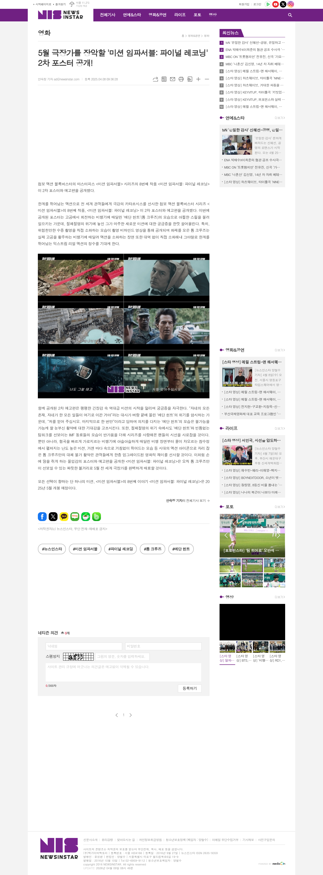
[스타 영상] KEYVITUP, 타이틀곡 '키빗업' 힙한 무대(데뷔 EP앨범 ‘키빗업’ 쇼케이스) (255, 92)
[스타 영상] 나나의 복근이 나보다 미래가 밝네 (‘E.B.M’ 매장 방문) (253, 492)
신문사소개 (90, 840)
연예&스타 (132, 15)
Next (278, 535)
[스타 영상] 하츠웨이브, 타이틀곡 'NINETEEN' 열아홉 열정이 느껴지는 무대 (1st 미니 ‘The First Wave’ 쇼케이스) (255, 78)
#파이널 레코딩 (120, 549)
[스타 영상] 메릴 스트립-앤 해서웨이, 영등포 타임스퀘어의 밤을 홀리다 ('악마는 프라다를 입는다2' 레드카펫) (255, 71)
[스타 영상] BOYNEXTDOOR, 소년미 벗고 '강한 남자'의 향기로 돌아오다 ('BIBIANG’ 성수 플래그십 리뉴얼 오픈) (253, 477)
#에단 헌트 (181, 549)
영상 (212, 15)
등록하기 (190, 688)
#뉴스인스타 (52, 549)
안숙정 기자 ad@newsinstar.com (58, 79)
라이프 (179, 15)
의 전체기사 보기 (186, 500)
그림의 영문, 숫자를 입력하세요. (121, 656)
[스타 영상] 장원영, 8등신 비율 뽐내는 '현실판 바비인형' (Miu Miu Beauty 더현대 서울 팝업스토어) (253, 484)
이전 (117, 715)
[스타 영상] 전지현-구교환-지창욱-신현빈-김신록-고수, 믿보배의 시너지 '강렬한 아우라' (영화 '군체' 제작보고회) (253, 406)
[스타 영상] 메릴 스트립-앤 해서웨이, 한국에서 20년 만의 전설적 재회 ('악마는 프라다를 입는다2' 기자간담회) (253, 399)
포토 (197, 15)
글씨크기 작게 (206, 79)
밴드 (96, 516)
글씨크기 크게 (198, 79)
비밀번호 (133, 646)
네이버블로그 (74, 516)
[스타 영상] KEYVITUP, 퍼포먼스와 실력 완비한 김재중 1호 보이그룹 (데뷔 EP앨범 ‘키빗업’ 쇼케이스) (255, 99)
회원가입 (244, 4)
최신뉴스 (230, 33)
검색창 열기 (290, 15)
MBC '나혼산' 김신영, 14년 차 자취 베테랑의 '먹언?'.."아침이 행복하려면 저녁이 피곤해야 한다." (255, 64)
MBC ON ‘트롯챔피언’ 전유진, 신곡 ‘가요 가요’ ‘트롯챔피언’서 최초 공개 (255, 56)
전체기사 (107, 15)
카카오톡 (64, 516)
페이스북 (42, 516)
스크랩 (189, 79)
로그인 (257, 4)
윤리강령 (107, 840)
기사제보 (248, 840)
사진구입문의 (266, 840)
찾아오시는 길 (126, 840)
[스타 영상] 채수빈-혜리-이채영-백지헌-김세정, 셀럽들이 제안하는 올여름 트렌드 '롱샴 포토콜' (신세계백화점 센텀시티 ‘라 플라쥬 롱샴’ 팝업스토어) (253, 470)
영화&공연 (158, 15)
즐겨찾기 (60, 4)
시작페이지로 (43, 4)
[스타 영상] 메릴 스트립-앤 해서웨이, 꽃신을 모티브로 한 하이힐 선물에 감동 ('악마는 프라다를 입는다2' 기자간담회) (255, 106)
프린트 (181, 79)
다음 (130, 715)
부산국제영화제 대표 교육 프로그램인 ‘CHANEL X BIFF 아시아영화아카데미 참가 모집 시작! (253, 413)
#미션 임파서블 (85, 549)
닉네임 (52, 646)
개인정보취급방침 (150, 840)
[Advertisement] (123, 594)
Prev (226, 535)
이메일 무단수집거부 (225, 840)
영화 (206, 36)
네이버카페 (85, 516)
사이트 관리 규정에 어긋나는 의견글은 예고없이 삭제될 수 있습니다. (98, 666)
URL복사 (155, 79)
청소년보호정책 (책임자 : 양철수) (187, 840)
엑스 (53, 516)
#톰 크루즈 (152, 549)
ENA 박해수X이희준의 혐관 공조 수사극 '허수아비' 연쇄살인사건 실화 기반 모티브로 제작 (255, 49)
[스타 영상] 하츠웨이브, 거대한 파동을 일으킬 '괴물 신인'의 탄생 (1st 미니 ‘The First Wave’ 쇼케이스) (255, 85)
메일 (172, 79)
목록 (164, 79)
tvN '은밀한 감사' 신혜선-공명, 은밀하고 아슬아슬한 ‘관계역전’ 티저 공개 (255, 42)
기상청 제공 (81, 6)
